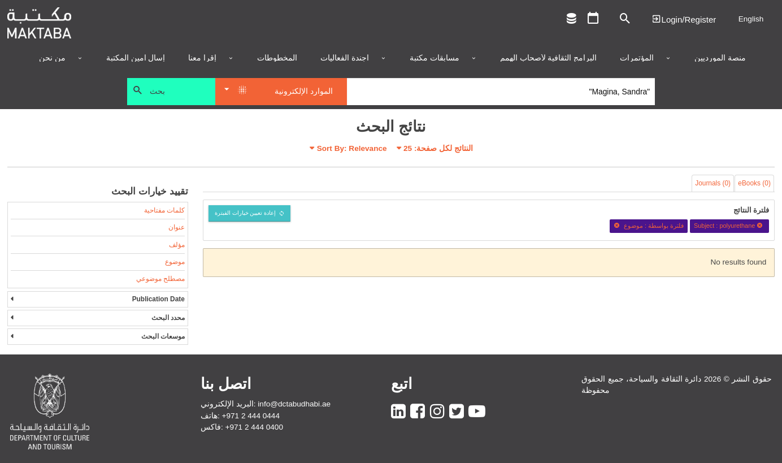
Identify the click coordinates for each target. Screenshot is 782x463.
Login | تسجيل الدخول (684, 18)
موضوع (175, 262)
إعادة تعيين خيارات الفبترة (245, 213)
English (751, 19)
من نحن (52, 58)
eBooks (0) (754, 183)
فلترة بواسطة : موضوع (649, 225)
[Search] (501, 91)
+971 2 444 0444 (251, 416)
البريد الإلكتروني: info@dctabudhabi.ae (266, 404)
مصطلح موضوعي (160, 279)
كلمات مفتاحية (164, 210)
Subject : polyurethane (730, 225)
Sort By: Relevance (352, 148)
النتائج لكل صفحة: (438, 148)
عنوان (176, 227)
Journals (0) (713, 183)
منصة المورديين (720, 58)
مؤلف (177, 245)
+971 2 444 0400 (254, 427)
